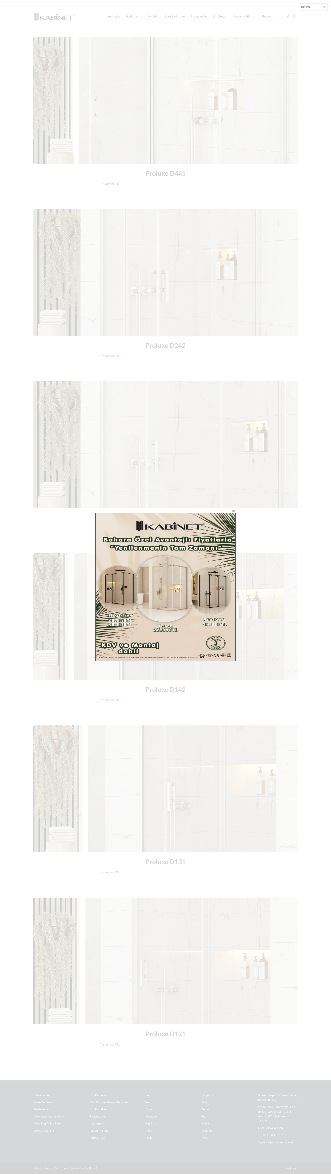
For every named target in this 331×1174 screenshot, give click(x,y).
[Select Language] (313, 6)
